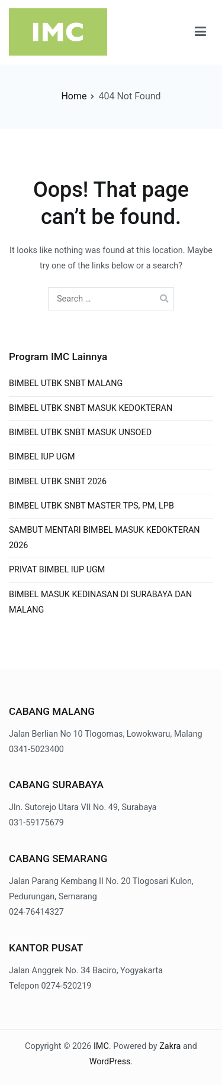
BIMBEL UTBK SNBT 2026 (58, 482)
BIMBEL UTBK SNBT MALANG (66, 383)
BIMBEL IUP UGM (42, 457)
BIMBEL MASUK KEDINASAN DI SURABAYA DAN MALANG (100, 602)
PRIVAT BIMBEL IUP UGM (57, 570)
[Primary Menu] (200, 32)
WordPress (110, 1062)
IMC (101, 1046)
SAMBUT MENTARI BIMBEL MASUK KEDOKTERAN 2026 (104, 537)
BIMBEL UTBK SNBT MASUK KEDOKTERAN (90, 408)
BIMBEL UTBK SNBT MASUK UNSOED (80, 432)
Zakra (170, 1046)
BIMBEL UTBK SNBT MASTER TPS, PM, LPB (91, 506)
